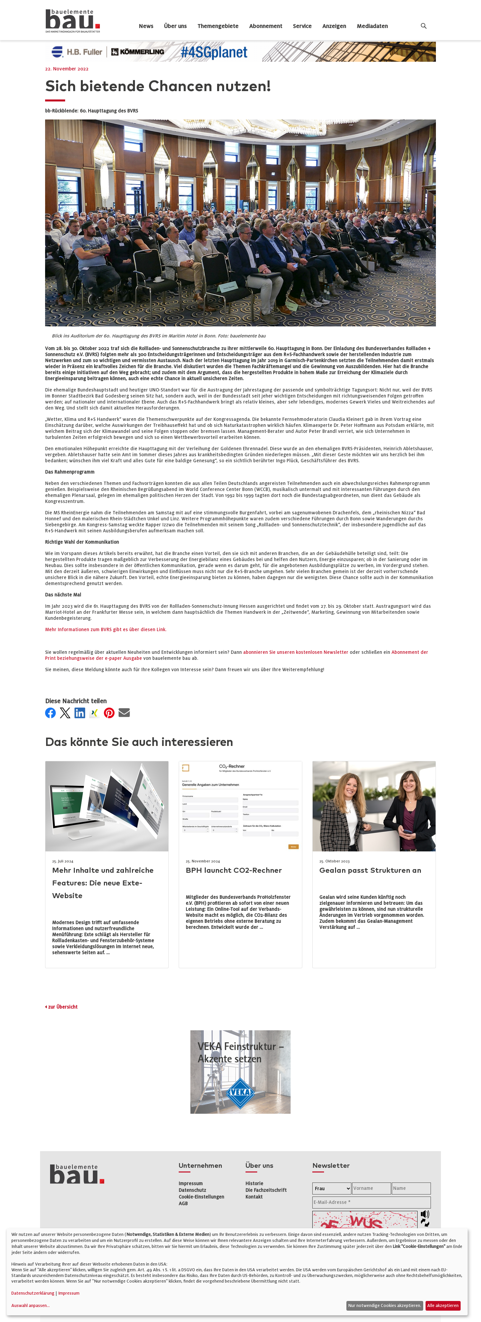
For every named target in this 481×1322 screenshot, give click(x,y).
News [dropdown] (146, 26)
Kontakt (254, 1197)
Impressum (191, 1183)
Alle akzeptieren (443, 1305)
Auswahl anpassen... (30, 1305)
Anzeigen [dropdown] (334, 26)
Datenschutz (192, 1190)
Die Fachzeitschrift (266, 1190)
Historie (254, 1183)
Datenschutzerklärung (32, 1293)
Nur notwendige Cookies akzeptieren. (384, 1305)
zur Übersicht (62, 1007)
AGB (183, 1203)
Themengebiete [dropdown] (217, 26)
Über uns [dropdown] (175, 26)
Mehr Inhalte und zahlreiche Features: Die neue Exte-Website (103, 883)
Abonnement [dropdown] (265, 26)
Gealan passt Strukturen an (370, 870)
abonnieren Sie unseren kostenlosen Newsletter (295, 652)
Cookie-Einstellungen (201, 1197)
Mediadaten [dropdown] (372, 26)
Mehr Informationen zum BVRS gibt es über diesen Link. (105, 629)
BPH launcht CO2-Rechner (234, 870)
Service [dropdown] (302, 26)
